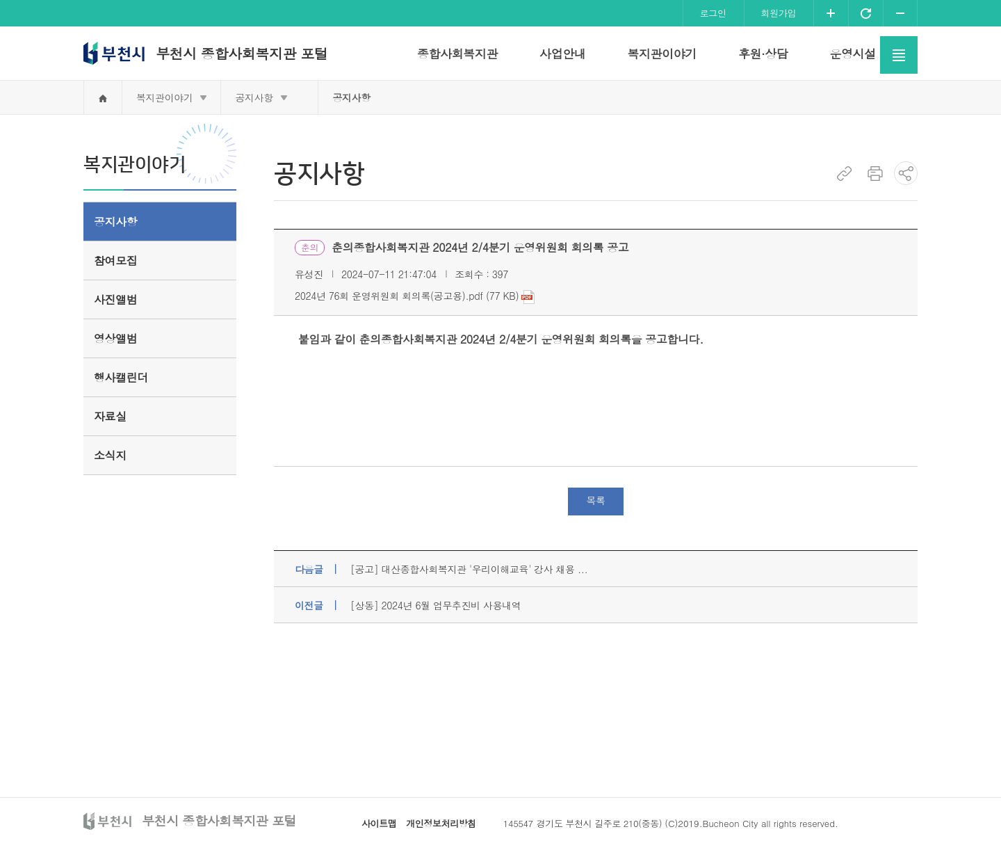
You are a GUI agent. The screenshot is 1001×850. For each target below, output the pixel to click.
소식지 (110, 455)
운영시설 (852, 53)
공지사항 (253, 97)
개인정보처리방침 (441, 823)
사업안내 (562, 53)
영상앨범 (115, 338)
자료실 (110, 416)
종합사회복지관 (457, 53)
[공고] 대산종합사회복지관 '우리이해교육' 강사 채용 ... (468, 569)
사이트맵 (378, 823)
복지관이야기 (661, 53)
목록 (595, 500)
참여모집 (115, 260)
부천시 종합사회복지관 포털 (241, 53)
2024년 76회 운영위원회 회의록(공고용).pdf (389, 296)
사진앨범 (115, 299)
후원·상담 (763, 53)
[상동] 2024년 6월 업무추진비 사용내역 (435, 605)
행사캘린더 (121, 377)
